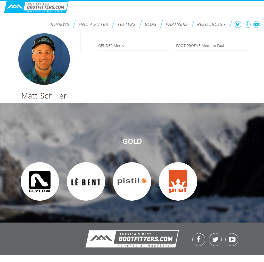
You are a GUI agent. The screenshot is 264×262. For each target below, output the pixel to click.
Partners (176, 24)
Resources (211, 24)
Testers (126, 24)
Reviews (59, 24)
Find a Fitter (93, 24)
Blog (150, 24)
